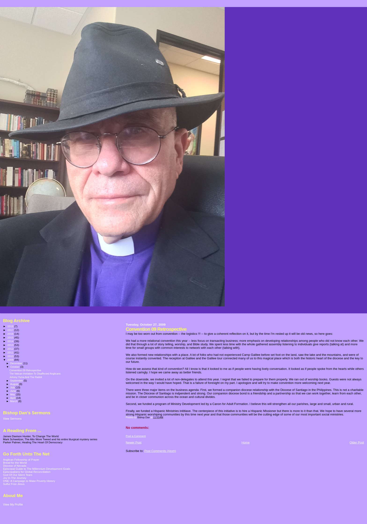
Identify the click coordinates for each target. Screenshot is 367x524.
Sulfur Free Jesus (14, 483)
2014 (10, 341)
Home (246, 442)
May (13, 394)
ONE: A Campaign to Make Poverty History (29, 480)
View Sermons (12, 418)
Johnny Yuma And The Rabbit (25, 377)
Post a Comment (136, 436)
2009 (10, 359)
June (13, 390)
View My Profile (13, 504)
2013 (10, 344)
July (13, 387)
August (14, 384)
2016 (10, 333)
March (14, 401)
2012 (10, 348)
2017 (10, 329)
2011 (10, 352)
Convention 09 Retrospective (25, 370)
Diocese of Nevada (14, 465)
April (13, 398)
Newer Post (133, 442)
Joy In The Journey (14, 477)
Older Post (357, 442)
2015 (10, 337)
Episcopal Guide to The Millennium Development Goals (36, 468)
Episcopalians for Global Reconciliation (27, 471)
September (17, 380)
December (16, 363)
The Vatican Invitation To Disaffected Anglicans (35, 373)
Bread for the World (15, 462)
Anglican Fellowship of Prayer (21, 459)
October (15, 366)
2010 (10, 356)
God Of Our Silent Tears (17, 474)
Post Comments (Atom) (160, 451)
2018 (10, 326)
